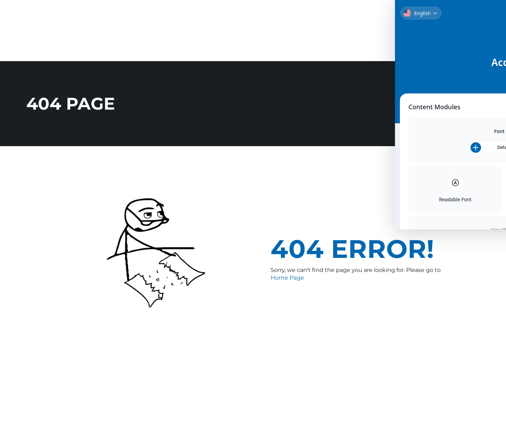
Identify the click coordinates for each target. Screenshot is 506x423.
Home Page (287, 276)
